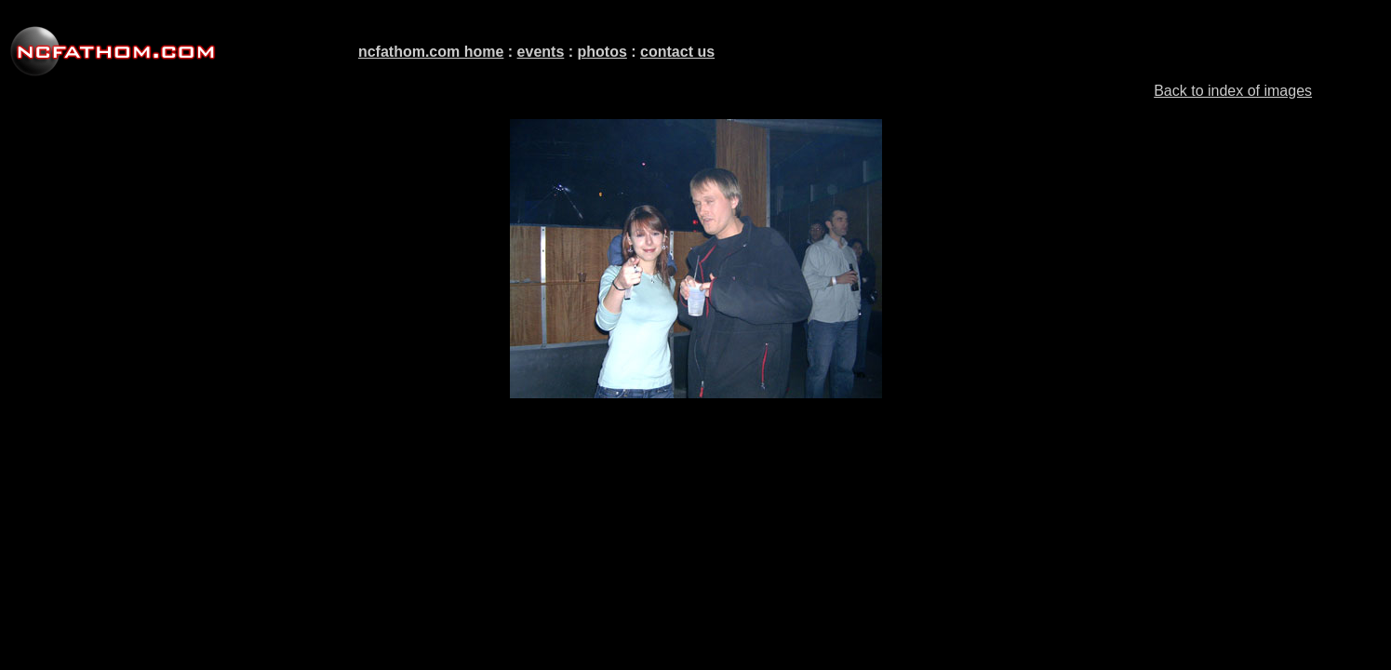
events (541, 52)
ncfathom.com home (430, 52)
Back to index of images (1233, 91)
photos (602, 52)
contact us (677, 52)
